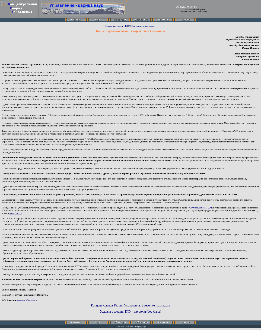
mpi (144, 326)
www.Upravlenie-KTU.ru (200, 207)
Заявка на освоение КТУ (117, 26)
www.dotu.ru (15, 213)
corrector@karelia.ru (27, 300)
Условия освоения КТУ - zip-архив (123, 311)
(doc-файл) (154, 311)
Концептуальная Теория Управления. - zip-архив (130, 305)
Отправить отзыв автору (143, 26)
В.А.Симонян (127, 326)
